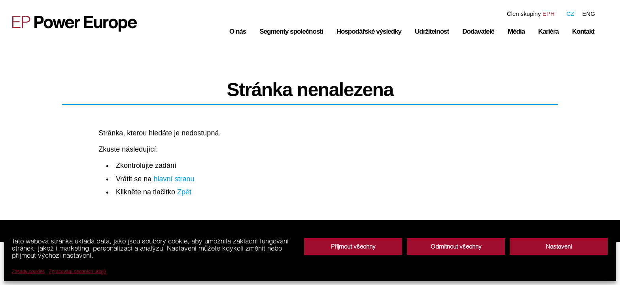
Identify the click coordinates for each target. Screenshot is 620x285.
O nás (237, 31)
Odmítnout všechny (456, 246)
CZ (570, 13)
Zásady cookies (28, 271)
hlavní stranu (173, 179)
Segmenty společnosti (291, 31)
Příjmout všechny (353, 246)
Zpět (184, 192)
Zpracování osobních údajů (77, 271)
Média (516, 31)
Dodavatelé (478, 31)
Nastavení (559, 246)
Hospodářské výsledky (368, 31)
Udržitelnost (432, 31)
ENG (588, 13)
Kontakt (583, 31)
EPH (548, 13)
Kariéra (548, 31)
